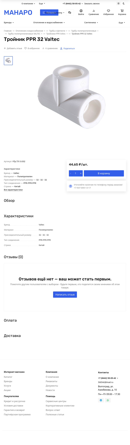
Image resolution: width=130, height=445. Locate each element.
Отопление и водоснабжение (48, 22)
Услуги (7, 385)
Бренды (8, 22)
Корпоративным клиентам (60, 405)
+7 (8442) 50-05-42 (72, 3)
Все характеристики (13, 189)
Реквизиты (51, 381)
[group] (71, 108)
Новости (50, 390)
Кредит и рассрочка (14, 401)
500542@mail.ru (105, 382)
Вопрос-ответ (53, 410)
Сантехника (90, 22)
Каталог (8, 376)
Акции (7, 390)
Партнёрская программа (17, 414)
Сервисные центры (56, 401)
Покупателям (11, 396)
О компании (27, 3)
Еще (41, 3)
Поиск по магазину (53, 12)
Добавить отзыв (14, 48)
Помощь (50, 396)
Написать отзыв (65, 294)
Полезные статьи (55, 414)
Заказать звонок (92, 3)
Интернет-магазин (14, 372)
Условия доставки (13, 405)
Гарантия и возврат (14, 410)
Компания (51, 372)
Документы (52, 385)
